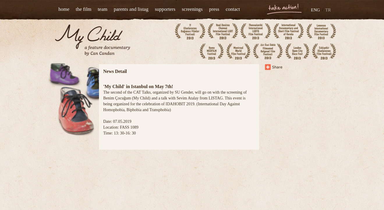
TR (328, 10)
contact (233, 9)
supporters (165, 9)
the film (83, 9)
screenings (192, 9)
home (64, 9)
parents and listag (131, 9)
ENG (315, 10)
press (214, 9)
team (102, 9)
